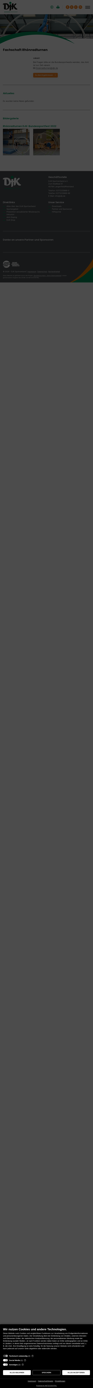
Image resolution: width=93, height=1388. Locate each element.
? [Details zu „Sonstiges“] (22, 1365)
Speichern (46, 1373)
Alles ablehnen (17, 1373)
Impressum (32, 1381)
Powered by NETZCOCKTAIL (46, 1386)
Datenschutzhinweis (45, 1381)
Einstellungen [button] (60, 1381)
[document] (46, 1340)
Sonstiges (13, 1365)
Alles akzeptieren (76, 1373)
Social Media (14, 1360)
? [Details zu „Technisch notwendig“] (32, 1356)
